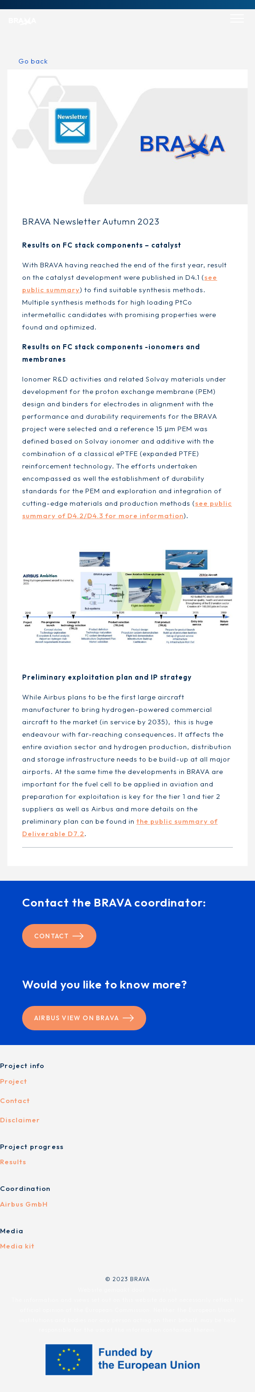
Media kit (17, 1246)
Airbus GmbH (24, 1204)
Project (13, 1081)
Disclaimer (20, 1119)
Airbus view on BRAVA (84, 1017)
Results (13, 1161)
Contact (59, 935)
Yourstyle (161, 1289)
